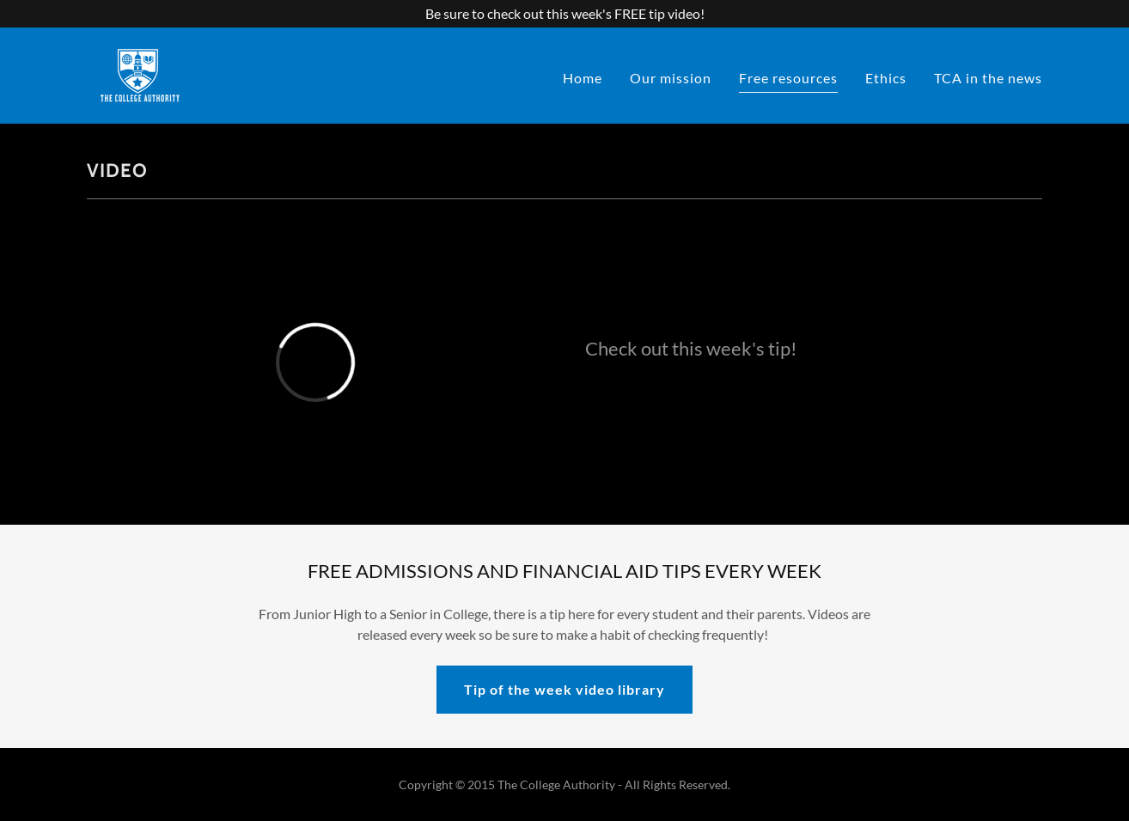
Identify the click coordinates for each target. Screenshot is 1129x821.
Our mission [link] (670, 78)
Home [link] (582, 78)
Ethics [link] (885, 78)
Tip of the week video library (564, 689)
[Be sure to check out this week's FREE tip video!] (564, 13)
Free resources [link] (788, 78)
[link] (140, 73)
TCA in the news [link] (988, 78)
